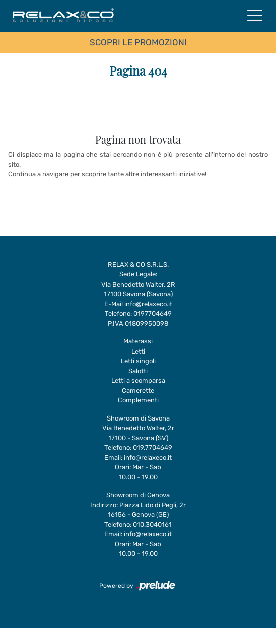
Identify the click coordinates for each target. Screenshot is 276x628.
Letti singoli (138, 361)
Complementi (138, 400)
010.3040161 (152, 524)
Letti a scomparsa (138, 380)
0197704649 (152, 313)
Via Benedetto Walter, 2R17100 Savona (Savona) (138, 289)
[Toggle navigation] (254, 15)
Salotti (138, 371)
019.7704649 (152, 447)
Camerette (138, 390)
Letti (138, 351)
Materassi (138, 341)
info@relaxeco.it (148, 304)
